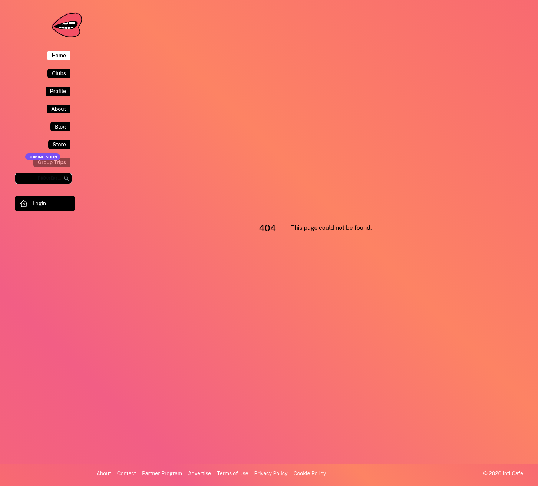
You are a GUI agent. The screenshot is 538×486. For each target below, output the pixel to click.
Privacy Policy (271, 473)
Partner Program (162, 473)
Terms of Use (232, 473)
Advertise (199, 473)
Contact (126, 473)
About (103, 473)
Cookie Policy (310, 473)
